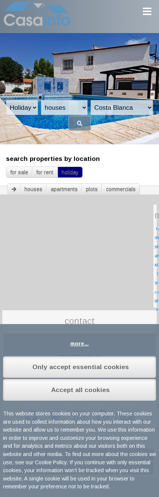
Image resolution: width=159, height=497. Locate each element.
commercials (121, 189)
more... (79, 344)
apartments (64, 189)
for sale (19, 172)
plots (92, 189)
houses (33, 189)
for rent (44, 172)
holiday (70, 172)
